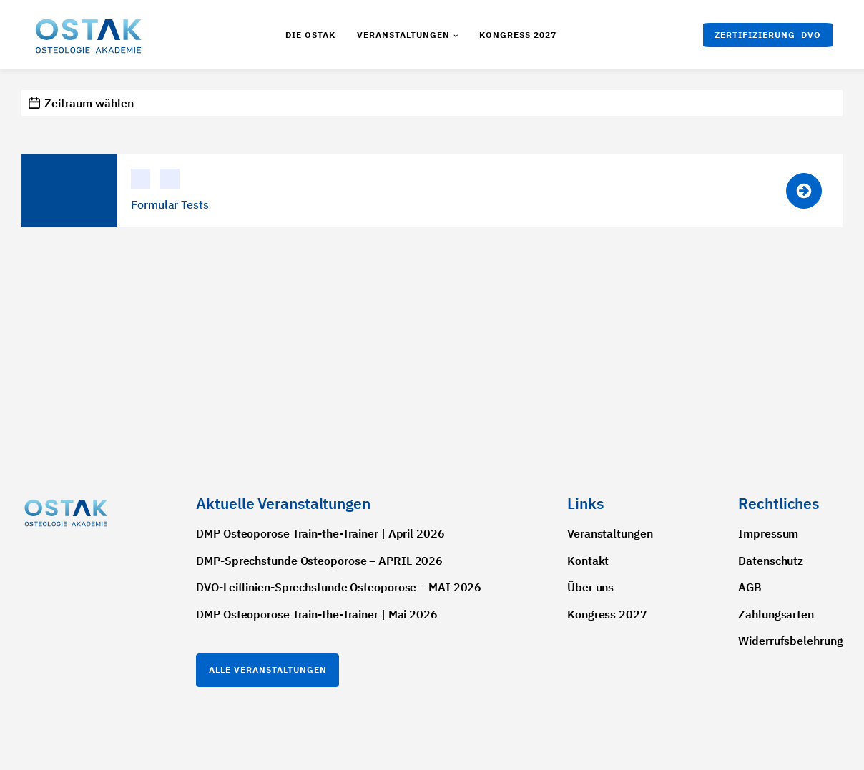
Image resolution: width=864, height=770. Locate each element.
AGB (750, 587)
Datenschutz (770, 560)
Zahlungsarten (776, 614)
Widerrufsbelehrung (790, 640)
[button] (768, 35)
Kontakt (588, 560)
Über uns (590, 587)
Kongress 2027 (517, 34)
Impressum (768, 533)
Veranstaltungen (403, 34)
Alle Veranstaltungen (268, 669)
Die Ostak (310, 34)
